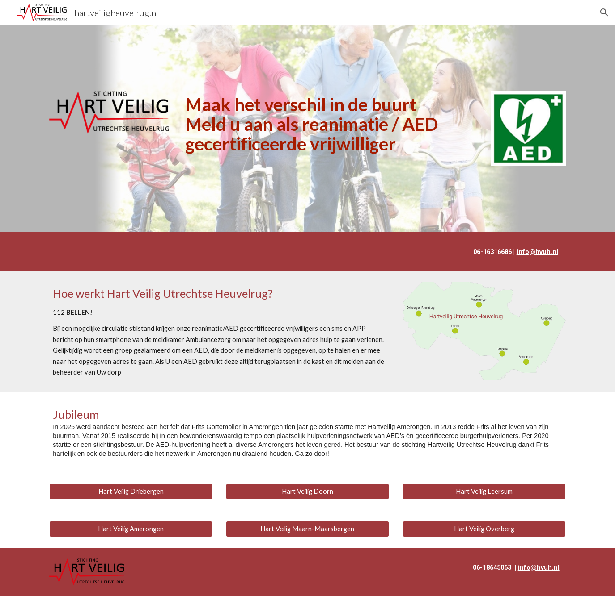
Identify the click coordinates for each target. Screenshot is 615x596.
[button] (604, 12)
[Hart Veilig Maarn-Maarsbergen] (307, 528)
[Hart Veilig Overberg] (484, 528)
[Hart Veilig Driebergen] (131, 491)
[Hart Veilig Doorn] (307, 491)
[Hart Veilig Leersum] (484, 491)
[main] (329, 124)
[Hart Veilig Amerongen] (131, 528)
